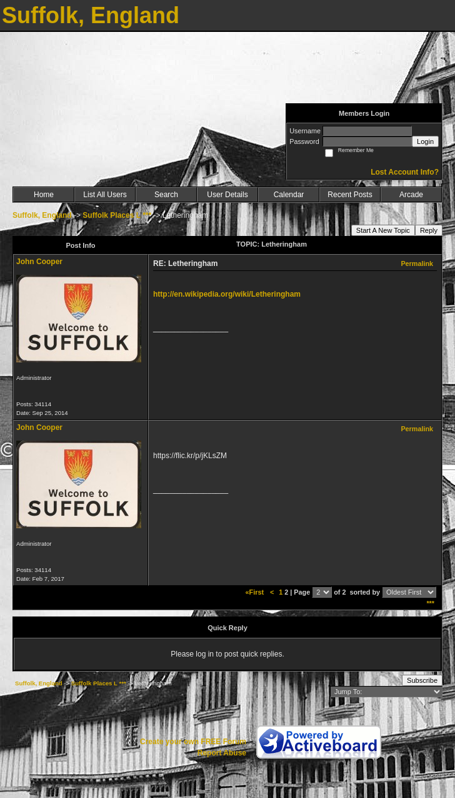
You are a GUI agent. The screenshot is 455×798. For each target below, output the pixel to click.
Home (44, 194)
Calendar (289, 194)
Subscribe (422, 680)
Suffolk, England (42, 215)
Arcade (411, 194)
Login (425, 141)
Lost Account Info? (405, 172)
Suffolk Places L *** (116, 215)
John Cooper (39, 261)
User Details (227, 194)
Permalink (417, 263)
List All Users (104, 194)
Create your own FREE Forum (193, 741)
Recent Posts (350, 194)
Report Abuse (222, 753)
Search (166, 194)
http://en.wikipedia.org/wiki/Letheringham (227, 294)
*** (430, 603)
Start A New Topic (383, 230)
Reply (429, 230)
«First (256, 592)
